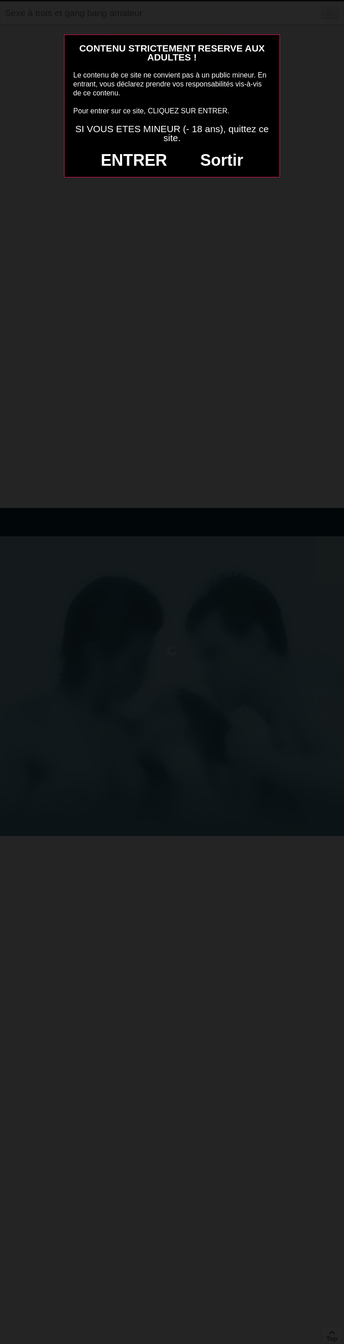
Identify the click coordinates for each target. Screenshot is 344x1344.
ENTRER (134, 160)
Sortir (221, 160)
